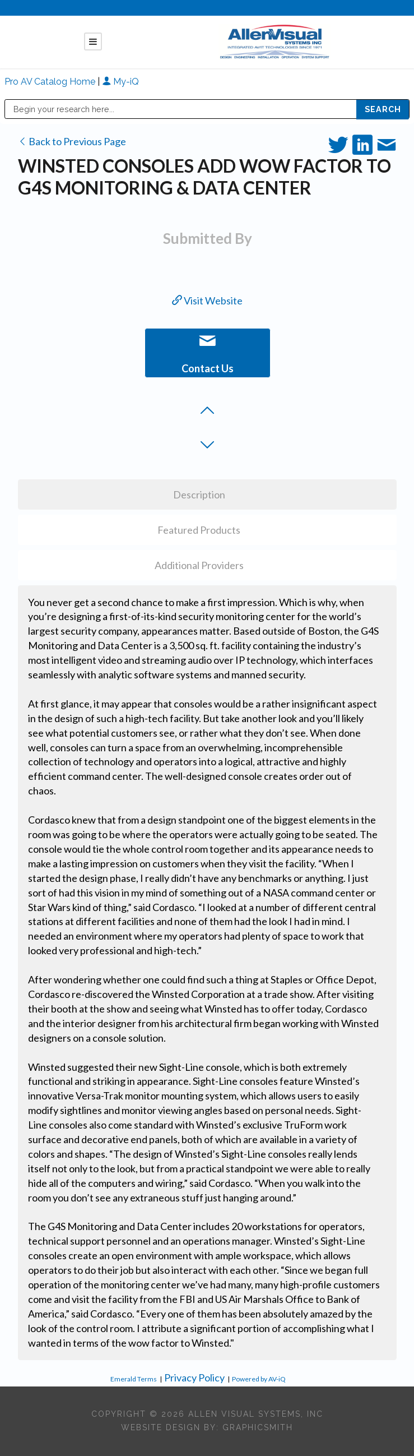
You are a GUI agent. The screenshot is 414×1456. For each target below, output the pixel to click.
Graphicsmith (257, 1427)
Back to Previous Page (72, 141)
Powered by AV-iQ (259, 1379)
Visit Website (207, 300)
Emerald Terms (133, 1379)
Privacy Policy (194, 1377)
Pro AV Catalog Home (50, 81)
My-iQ (120, 81)
